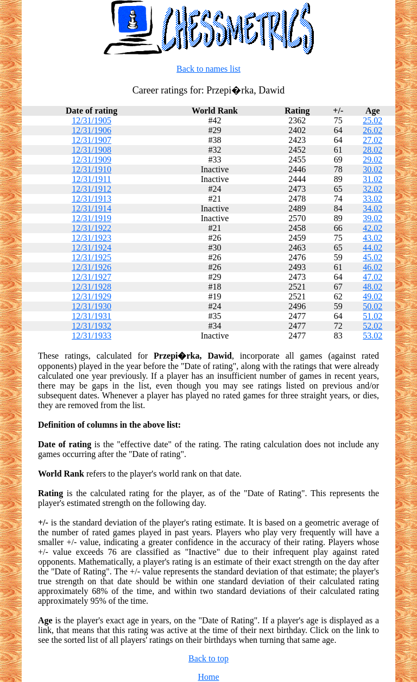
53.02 (372, 335)
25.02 (372, 120)
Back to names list (208, 68)
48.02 (372, 286)
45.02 (372, 257)
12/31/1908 (91, 149)
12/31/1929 (91, 296)
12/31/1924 (91, 247)
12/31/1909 (91, 159)
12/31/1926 (91, 267)
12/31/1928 (91, 286)
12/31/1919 (91, 218)
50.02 (372, 306)
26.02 (372, 130)
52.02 (372, 325)
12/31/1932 (91, 325)
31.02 (372, 179)
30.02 (372, 169)
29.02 (372, 159)
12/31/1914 (91, 208)
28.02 (372, 149)
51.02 (372, 316)
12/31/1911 (91, 179)
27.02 (372, 140)
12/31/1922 (91, 228)
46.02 (372, 267)
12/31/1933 (91, 335)
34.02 (372, 208)
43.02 (372, 237)
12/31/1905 (91, 120)
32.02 (372, 188)
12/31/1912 (91, 188)
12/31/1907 (91, 140)
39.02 (372, 218)
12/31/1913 (91, 198)
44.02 (372, 247)
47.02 (372, 276)
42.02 (372, 228)
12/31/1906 (91, 130)
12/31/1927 (91, 276)
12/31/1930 (91, 306)
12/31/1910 (91, 169)
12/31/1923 (91, 237)
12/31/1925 (91, 257)
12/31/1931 (91, 316)
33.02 (372, 198)
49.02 (372, 296)
